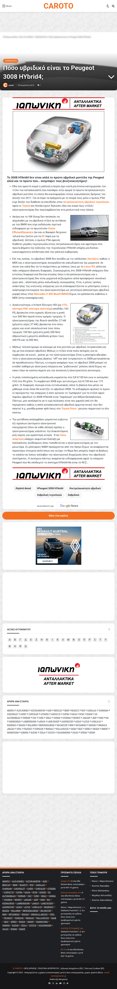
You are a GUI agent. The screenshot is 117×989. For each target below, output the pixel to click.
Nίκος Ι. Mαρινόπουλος (71, 907)
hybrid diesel (24, 488)
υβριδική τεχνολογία (50, 495)
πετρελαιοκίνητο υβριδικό (86, 488)
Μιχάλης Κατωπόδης (102, 895)
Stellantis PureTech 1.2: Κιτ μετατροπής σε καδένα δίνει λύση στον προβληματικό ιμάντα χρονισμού (73, 917)
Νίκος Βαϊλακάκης (100, 890)
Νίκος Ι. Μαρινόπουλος (103, 881)
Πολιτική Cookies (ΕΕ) (94, 968)
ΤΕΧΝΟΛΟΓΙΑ (41, 37)
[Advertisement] (58, 767)
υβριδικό (74, 495)
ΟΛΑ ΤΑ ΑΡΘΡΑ (26, 37)
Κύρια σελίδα (10, 37)
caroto (11, 85)
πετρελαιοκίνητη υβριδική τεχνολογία (86, 201)
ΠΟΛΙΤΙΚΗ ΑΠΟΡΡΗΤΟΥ (48, 968)
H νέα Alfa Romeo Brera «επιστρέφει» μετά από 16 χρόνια (73, 884)
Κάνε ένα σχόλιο (58, 515)
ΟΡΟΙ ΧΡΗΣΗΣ (30, 968)
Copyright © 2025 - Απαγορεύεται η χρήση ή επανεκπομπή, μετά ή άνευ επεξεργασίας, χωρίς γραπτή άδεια (55, 972)
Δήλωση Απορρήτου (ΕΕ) (72, 968)
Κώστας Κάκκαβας (100, 886)
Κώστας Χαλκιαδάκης (102, 900)
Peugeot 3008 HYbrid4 (51, 488)
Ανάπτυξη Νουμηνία (58, 979)
